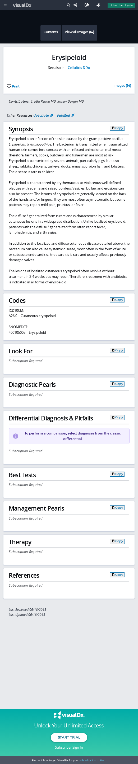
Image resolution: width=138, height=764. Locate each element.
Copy (119, 128)
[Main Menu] (5, 5)
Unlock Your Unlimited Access (69, 725)
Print (13, 86)
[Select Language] (88, 5)
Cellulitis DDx (79, 67)
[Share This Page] (76, 5)
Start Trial (69, 737)
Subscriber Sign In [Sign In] (122, 5)
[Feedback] (99, 5)
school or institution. (93, 760)
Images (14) (122, 85)
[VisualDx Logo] (23, 5)
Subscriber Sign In (69, 747)
